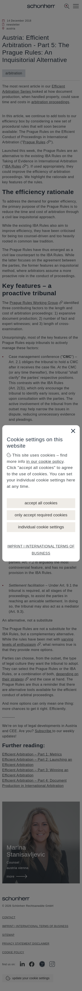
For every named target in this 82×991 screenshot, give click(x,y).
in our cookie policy (44, 461)
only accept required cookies (41, 515)
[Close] (73, 431)
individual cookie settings (41, 527)
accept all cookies (41, 503)
